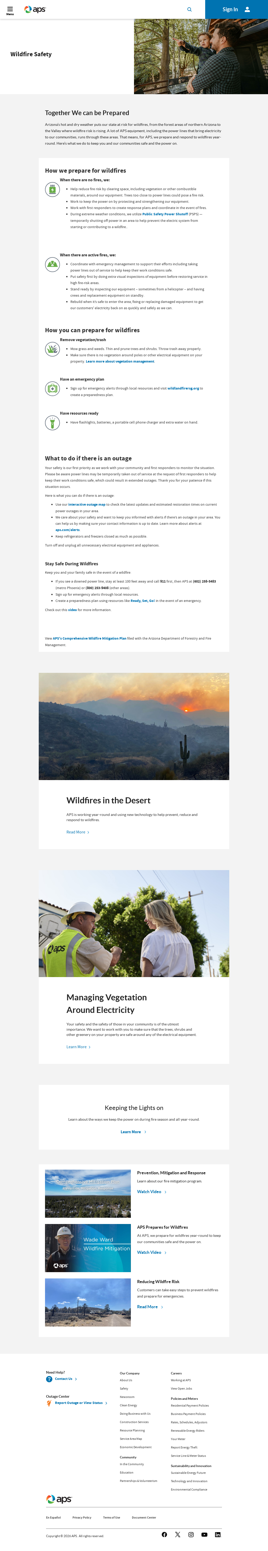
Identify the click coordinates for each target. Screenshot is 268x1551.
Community (128, 1457)
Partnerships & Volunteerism (138, 1481)
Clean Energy (128, 1405)
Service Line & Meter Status (188, 1456)
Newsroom (127, 1397)
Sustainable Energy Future (188, 1473)
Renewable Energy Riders (187, 1431)
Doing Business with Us (135, 1414)
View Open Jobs (181, 1388)
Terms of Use (111, 1517)
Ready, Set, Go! (143, 600)
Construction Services (134, 1422)
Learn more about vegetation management (120, 361)
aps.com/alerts (67, 529)
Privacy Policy (81, 1517)
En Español (53, 1517)
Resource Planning (132, 1430)
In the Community (132, 1464)
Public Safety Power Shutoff (165, 214)
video (72, 609)
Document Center (144, 1517)
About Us (126, 1380)
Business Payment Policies (188, 1414)
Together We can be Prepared (87, 112)
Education (126, 1472)
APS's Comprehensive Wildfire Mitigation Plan (89, 638)
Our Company (129, 1373)
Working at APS (181, 1380)
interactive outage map (86, 504)
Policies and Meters (184, 1398)
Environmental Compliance (189, 1489)
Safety (124, 1388)
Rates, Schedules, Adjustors (189, 1422)
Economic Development (136, 1447)
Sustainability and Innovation (191, 1466)
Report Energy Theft (184, 1447)
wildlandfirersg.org (183, 388)
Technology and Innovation (189, 1481)
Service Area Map (131, 1439)
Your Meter (178, 1439)
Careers (176, 1373)
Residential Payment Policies (190, 1405)
